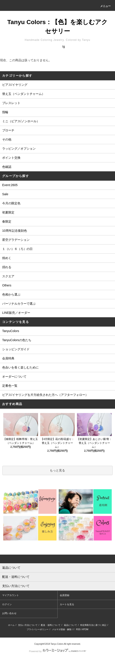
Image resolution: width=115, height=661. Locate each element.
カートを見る (67, 604)
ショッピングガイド (16, 349)
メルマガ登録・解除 (62, 629)
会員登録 (64, 595)
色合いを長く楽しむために (20, 367)
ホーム (11, 625)
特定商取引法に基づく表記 (93, 625)
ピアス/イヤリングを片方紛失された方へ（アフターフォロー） (45, 395)
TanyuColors (10, 331)
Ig (63, 46)
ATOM (85, 629)
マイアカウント (10, 595)
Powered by (57, 651)
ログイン (7, 604)
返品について (70, 625)
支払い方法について (28, 625)
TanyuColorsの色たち (16, 340)
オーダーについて (14, 376)
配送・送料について (50, 625)
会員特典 (8, 358)
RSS (78, 629)
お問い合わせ (9, 613)
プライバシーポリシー (37, 629)
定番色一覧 (9, 385)
